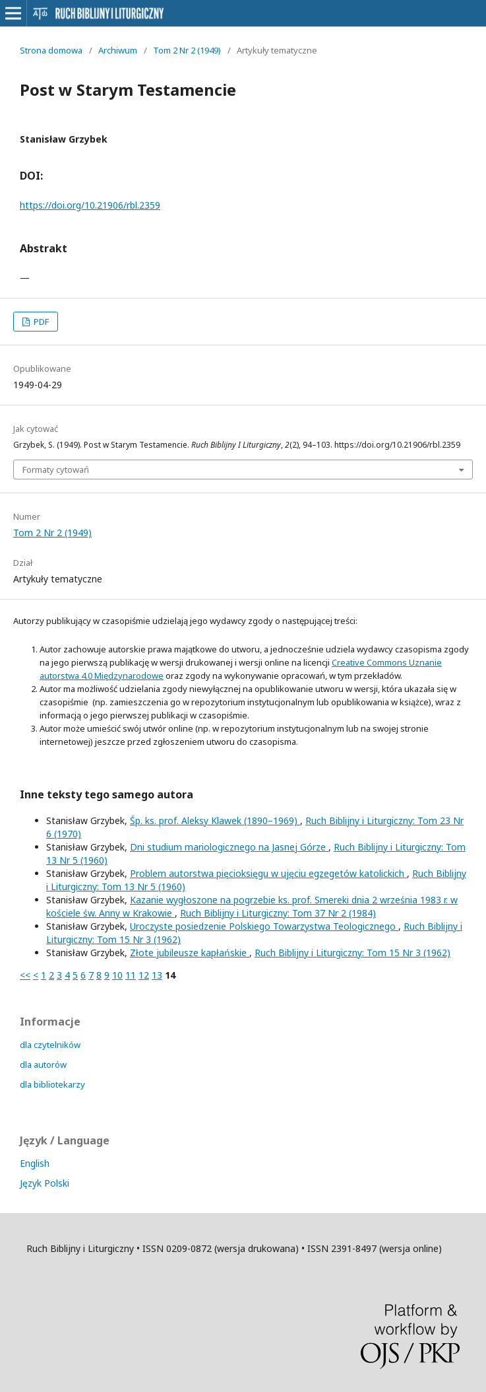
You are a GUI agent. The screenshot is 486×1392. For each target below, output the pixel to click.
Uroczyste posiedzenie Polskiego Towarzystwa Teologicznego (264, 926)
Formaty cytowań (55, 469)
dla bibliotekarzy (52, 1084)
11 (130, 975)
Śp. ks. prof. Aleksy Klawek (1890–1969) (215, 820)
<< (25, 975)
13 (157, 975)
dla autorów (43, 1064)
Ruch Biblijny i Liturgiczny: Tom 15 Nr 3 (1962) (352, 952)
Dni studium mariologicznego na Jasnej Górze (229, 847)
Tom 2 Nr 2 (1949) (187, 50)
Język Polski (44, 1183)
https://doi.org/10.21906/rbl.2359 (90, 205)
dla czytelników (50, 1045)
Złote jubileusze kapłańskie (189, 952)
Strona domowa (51, 50)
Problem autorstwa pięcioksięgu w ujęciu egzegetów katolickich (268, 873)
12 (143, 975)
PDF (40, 322)
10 (117, 975)
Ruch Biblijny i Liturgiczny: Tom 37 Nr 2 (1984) (278, 913)
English (34, 1163)
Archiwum (117, 50)
